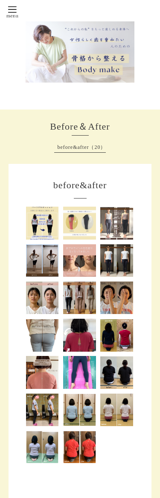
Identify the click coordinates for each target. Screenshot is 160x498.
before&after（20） (82, 147)
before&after (80, 185)
